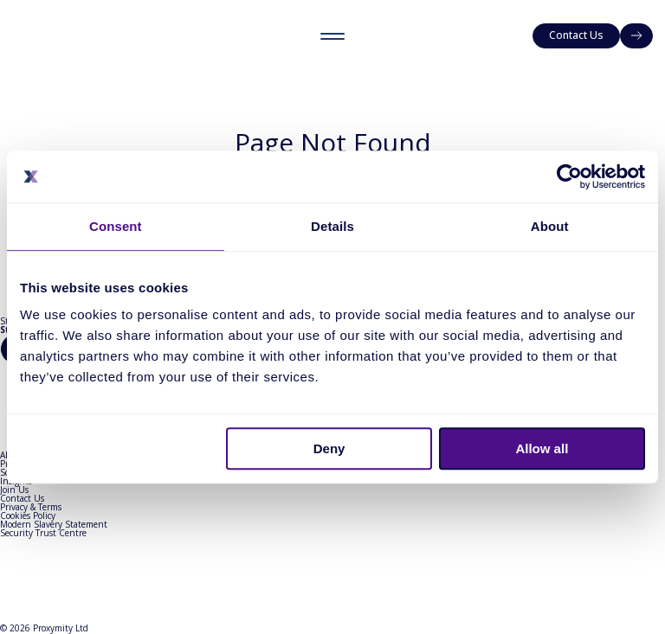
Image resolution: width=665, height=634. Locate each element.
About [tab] (550, 226)
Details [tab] (332, 226)
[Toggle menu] (332, 35)
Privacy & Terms (30, 507)
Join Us (14, 490)
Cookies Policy (27, 515)
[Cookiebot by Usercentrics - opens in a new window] (569, 176)
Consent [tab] (115, 226)
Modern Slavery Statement (53, 524)
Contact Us (22, 498)
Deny (329, 448)
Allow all (541, 448)
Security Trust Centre (43, 533)
